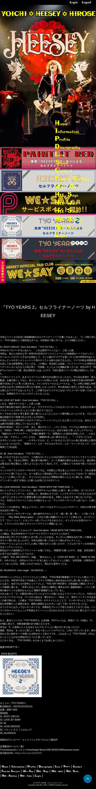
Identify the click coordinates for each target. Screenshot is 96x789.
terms (50, 783)
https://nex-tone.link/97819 (29, 753)
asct (60, 783)
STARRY (38, 783)
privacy (55, 783)
